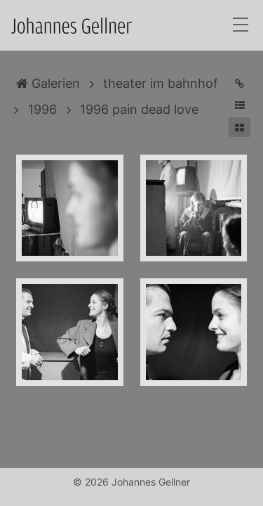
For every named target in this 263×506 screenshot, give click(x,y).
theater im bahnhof (160, 83)
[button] (239, 105)
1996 (42, 109)
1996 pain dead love (139, 109)
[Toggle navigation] (240, 25)
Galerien (48, 83)
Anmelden (12, 493)
